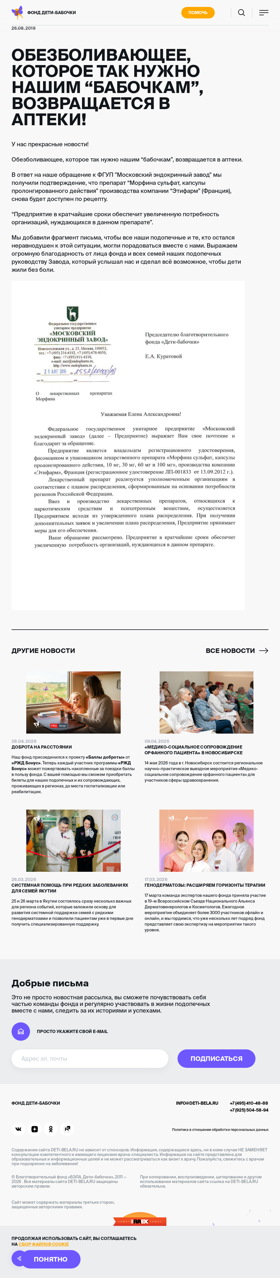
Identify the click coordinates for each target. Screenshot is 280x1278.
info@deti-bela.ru (197, 1103)
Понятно (51, 1259)
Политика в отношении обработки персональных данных (220, 1129)
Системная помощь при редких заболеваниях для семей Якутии (70, 888)
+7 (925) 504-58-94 (249, 1110)
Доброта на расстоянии (42, 747)
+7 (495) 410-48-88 (249, 1103)
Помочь (198, 12)
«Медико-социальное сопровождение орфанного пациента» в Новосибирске (194, 750)
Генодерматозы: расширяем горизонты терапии (205, 885)
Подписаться (216, 1058)
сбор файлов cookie (44, 1244)
